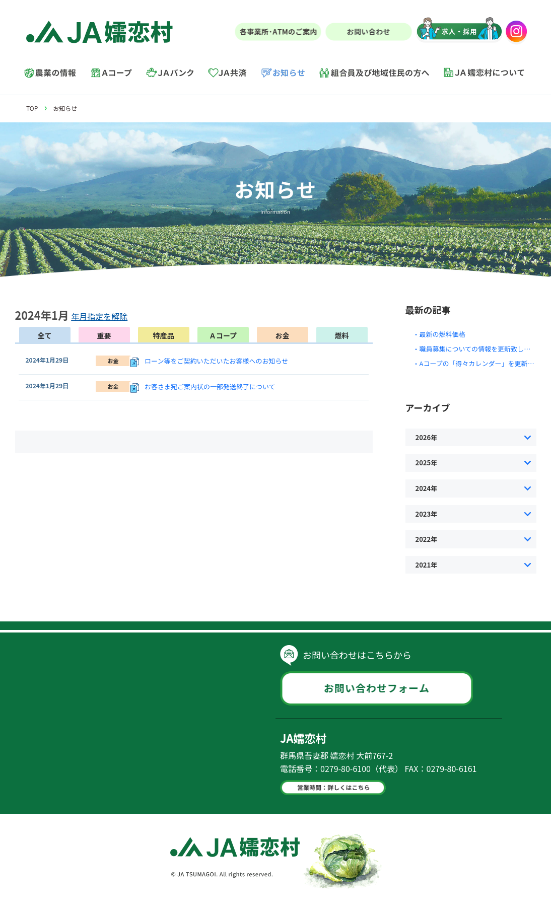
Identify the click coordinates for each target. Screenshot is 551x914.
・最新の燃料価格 (439, 334)
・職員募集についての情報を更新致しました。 (481, 349)
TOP (32, 108)
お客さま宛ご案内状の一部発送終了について (210, 386)
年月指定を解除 (99, 316)
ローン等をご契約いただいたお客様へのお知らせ (216, 361)
